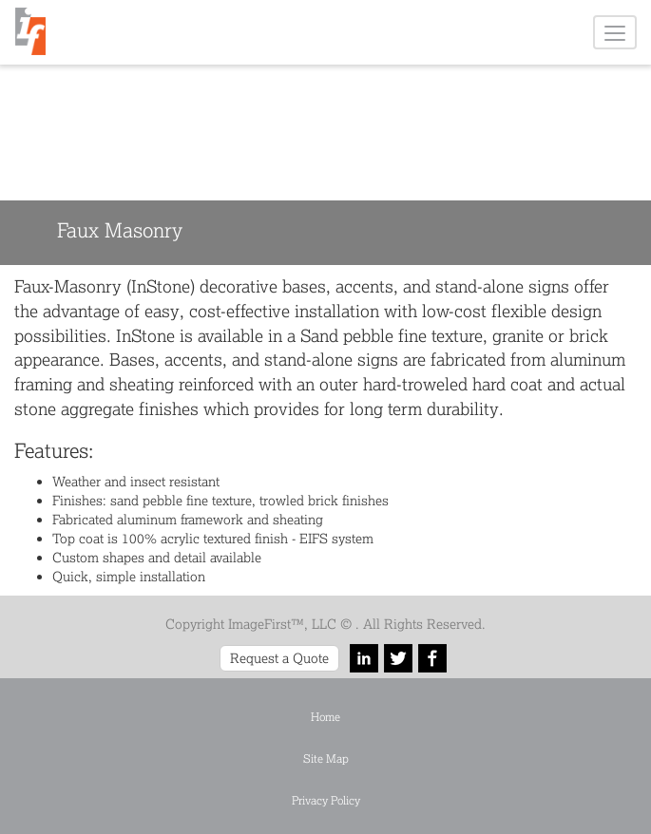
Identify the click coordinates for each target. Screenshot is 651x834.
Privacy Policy (326, 800)
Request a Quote (279, 658)
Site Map (326, 758)
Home (325, 717)
